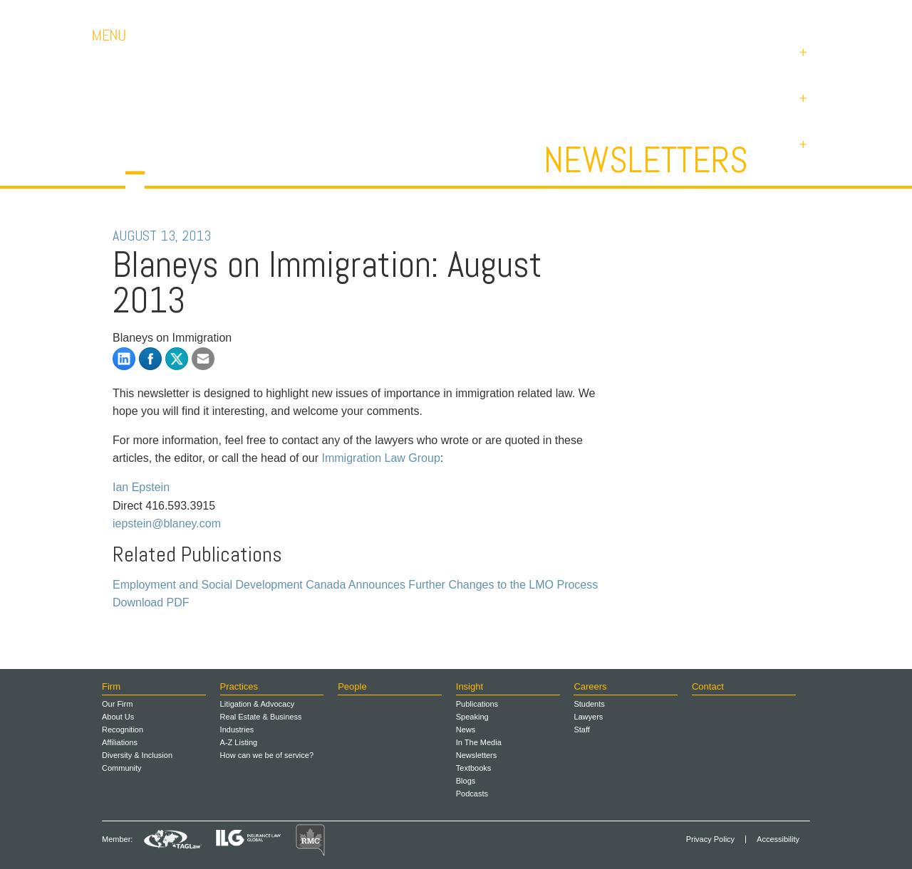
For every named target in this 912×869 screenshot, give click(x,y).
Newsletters (646, 160)
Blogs (466, 780)
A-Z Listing (239, 742)
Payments (791, 13)
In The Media (479, 742)
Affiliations (120, 742)
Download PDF (151, 602)
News (466, 729)
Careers (655, 13)
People (352, 686)
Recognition (122, 729)
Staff (581, 729)
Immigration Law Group (381, 458)
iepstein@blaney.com (167, 523)
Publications (477, 704)
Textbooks (474, 768)
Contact (720, 13)
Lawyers (588, 716)
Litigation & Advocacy (257, 704)
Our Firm (117, 704)
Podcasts (472, 793)
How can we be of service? (267, 755)
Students (589, 704)
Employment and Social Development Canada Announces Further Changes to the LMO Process (355, 585)
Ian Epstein (141, 487)
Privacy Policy (710, 839)
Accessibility (778, 839)
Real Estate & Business (261, 716)
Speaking (472, 716)
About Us (118, 716)
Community (122, 768)
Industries (237, 729)
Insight (469, 686)
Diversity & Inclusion (137, 755)
